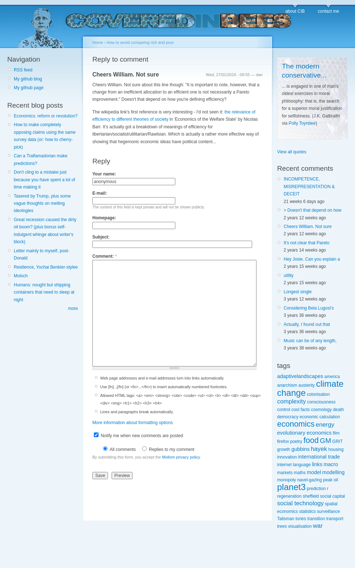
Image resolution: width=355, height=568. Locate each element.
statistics (307, 511)
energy (325, 424)
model (314, 472)
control (283, 409)
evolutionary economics (304, 433)
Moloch (21, 275)
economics (295, 423)
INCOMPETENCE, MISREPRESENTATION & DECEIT (309, 186)
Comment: (104, 256)
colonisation (318, 394)
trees (282, 526)
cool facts (300, 409)
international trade (319, 457)
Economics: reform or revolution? (46, 116)
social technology (300, 503)
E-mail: (99, 193)
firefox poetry (289, 441)
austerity (306, 385)
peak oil (330, 479)
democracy (287, 416)
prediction (316, 488)
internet (284, 464)
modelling (333, 472)
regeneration (289, 496)
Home (97, 42)
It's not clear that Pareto (306, 242)
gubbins (300, 449)
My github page (28, 87)
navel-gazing (309, 479)
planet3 (291, 487)
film (336, 433)
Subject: (100, 237)
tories (301, 518)
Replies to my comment (168, 449)
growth (283, 449)
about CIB (295, 11)
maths (300, 472)
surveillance (328, 511)
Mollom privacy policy (181, 457)
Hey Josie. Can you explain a (312, 259)
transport (334, 518)
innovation (287, 457)
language (301, 464)
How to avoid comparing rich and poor (140, 42)
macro (330, 464)
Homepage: (104, 217)
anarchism (287, 385)
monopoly (286, 479)
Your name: (104, 174)
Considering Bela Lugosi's (309, 308)
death (338, 409)
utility (288, 275)
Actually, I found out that (307, 324)
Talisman (285, 518)
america (332, 376)
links (317, 464)
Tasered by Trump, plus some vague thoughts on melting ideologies (42, 203)
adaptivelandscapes (300, 376)
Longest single (298, 291)
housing (335, 449)
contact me (328, 11)
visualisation (300, 526)
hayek (319, 448)
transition (316, 518)
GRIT (337, 441)
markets (285, 472)
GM (325, 440)
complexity (291, 401)
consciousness (321, 402)
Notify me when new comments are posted (138, 435)
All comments (119, 449)
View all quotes (291, 151)
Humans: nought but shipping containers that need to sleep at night (44, 292)
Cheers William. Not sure (125, 74)
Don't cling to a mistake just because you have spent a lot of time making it (44, 180)
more (73, 308)
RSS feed (23, 69)
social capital (332, 496)
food (311, 440)
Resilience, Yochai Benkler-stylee (46, 267)
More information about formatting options (132, 422)
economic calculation (320, 416)
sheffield (311, 496)
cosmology (321, 409)
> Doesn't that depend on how (312, 210)
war (318, 525)
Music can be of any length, (310, 340)
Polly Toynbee (302, 123)
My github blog (28, 79)
